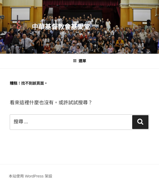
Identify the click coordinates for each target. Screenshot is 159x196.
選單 (79, 61)
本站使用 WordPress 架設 (30, 176)
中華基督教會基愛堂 (61, 26)
